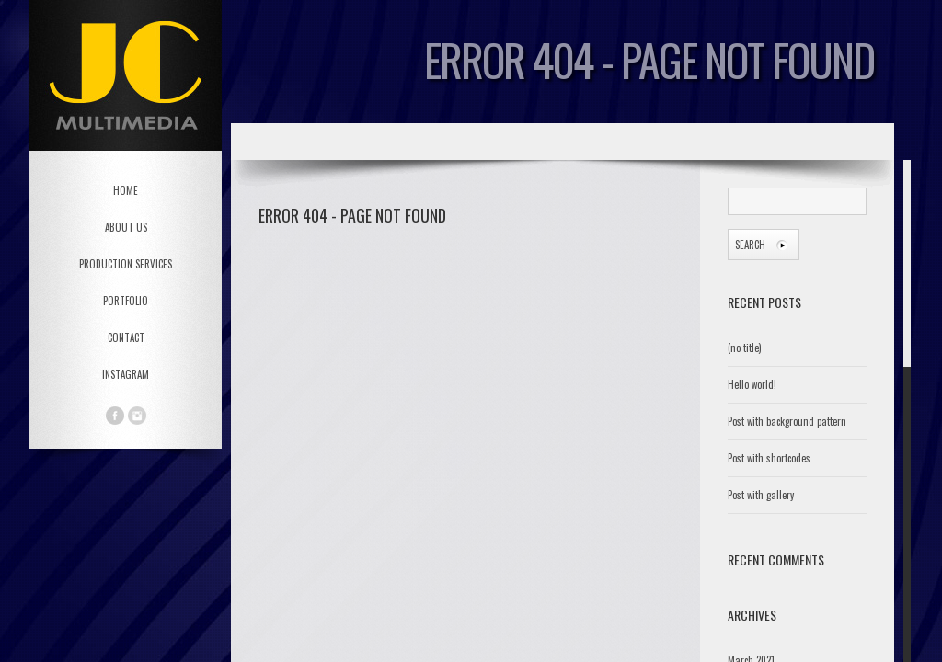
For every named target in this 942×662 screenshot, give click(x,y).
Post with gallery (761, 494)
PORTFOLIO (125, 300)
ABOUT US (126, 227)
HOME (125, 190)
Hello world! (752, 384)
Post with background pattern (787, 421)
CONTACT (126, 337)
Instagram (125, 374)
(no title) (745, 347)
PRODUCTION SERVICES (125, 264)
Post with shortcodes (769, 458)
